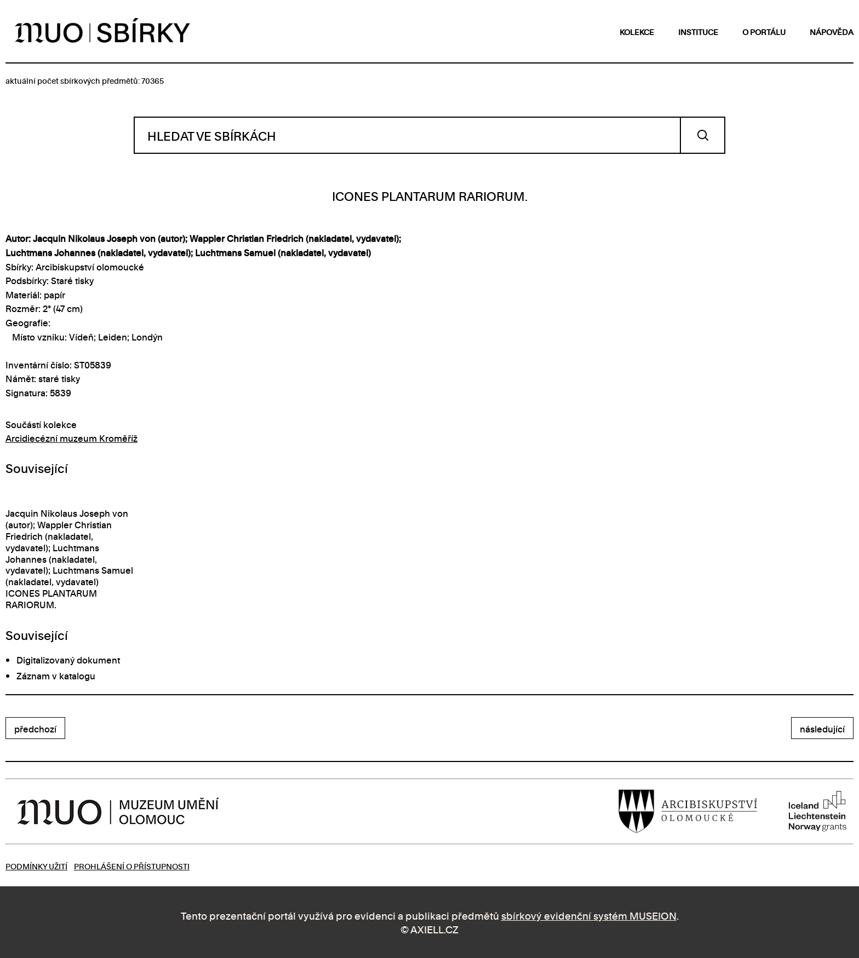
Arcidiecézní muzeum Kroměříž (71, 438)
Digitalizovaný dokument (68, 660)
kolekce (637, 31)
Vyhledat (702, 135)
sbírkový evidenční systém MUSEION (589, 915)
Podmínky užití (36, 866)
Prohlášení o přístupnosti (132, 866)
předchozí (35, 729)
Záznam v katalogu (55, 676)
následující (822, 729)
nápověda (832, 31)
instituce (698, 31)
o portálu (764, 31)
